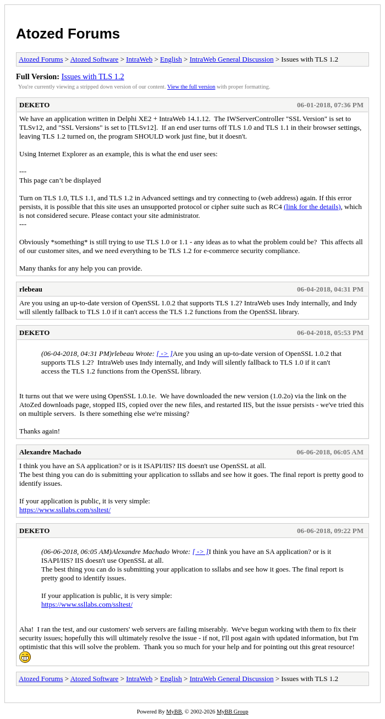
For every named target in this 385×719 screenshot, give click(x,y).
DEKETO (34, 105)
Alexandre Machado (50, 452)
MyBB (174, 712)
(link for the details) (312, 206)
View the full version (191, 87)
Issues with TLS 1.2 (93, 76)
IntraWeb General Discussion (232, 59)
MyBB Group (232, 712)
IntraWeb (139, 59)
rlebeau (30, 289)
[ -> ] (164, 353)
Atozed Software (94, 59)
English (171, 59)
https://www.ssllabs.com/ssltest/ (65, 510)
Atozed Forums (68, 33)
